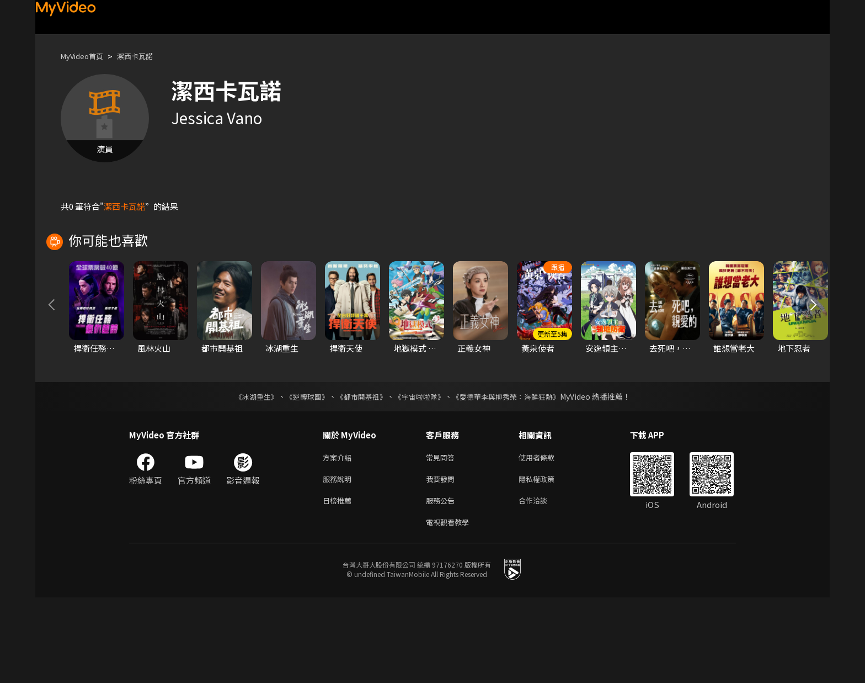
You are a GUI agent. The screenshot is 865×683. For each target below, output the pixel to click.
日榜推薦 (339, 583)
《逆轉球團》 (300, 475)
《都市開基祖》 (359, 475)
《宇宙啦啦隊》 (420, 475)
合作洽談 (541, 583)
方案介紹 (339, 537)
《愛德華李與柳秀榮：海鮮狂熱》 (513, 475)
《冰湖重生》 (246, 475)
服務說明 (339, 560)
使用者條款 (546, 537)
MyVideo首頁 (86, 56)
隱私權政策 (546, 560)
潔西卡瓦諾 (145, 56)
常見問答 (442, 537)
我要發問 (442, 560)
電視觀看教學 (451, 606)
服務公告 (442, 583)
